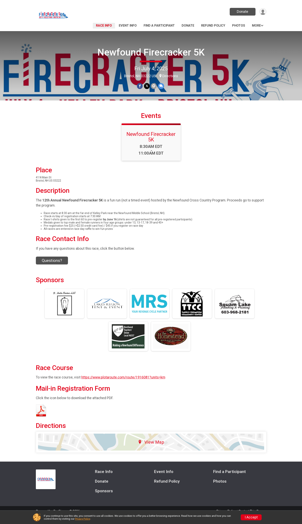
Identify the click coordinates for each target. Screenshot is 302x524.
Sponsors (104, 496)
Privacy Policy (82, 518)
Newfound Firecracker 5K (151, 52)
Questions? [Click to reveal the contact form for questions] (52, 266)
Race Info (104, 25)
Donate (242, 11)
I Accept (251, 517)
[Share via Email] (154, 86)
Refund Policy (213, 25)
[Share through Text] (161, 86)
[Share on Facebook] (140, 86)
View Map (151, 447)
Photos (238, 25)
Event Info (128, 25)
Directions (170, 76)
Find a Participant (159, 25)
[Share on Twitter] (147, 86)
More (256, 25)
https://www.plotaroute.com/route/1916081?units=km (123, 383)
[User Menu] (262, 11)
